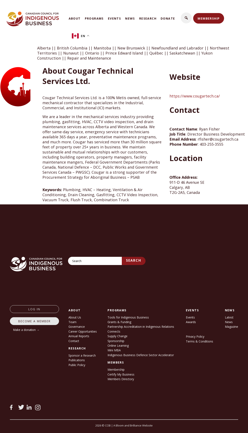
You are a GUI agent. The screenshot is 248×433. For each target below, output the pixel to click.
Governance (76, 327)
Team (72, 322)
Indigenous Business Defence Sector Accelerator (141, 355)
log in (34, 309)
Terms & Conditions (199, 341)
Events (114, 18)
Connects (114, 331)
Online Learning (118, 346)
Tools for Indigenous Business (128, 317)
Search (133, 260)
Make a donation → (26, 330)
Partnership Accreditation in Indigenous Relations (141, 327)
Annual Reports (78, 336)
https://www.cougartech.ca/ (194, 96)
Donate (168, 18)
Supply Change (117, 336)
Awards (191, 322)
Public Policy (76, 365)
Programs (94, 18)
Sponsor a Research (82, 355)
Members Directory (121, 379)
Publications (76, 360)
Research (147, 18)
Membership (209, 18)
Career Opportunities (82, 331)
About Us (74, 317)
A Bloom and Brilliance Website (133, 425)
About (75, 18)
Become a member (34, 321)
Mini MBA (114, 350)
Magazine (231, 327)
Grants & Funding (119, 322)
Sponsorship (116, 341)
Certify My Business (121, 374)
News (130, 18)
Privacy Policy (195, 336)
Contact (73, 341)
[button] (186, 17)
